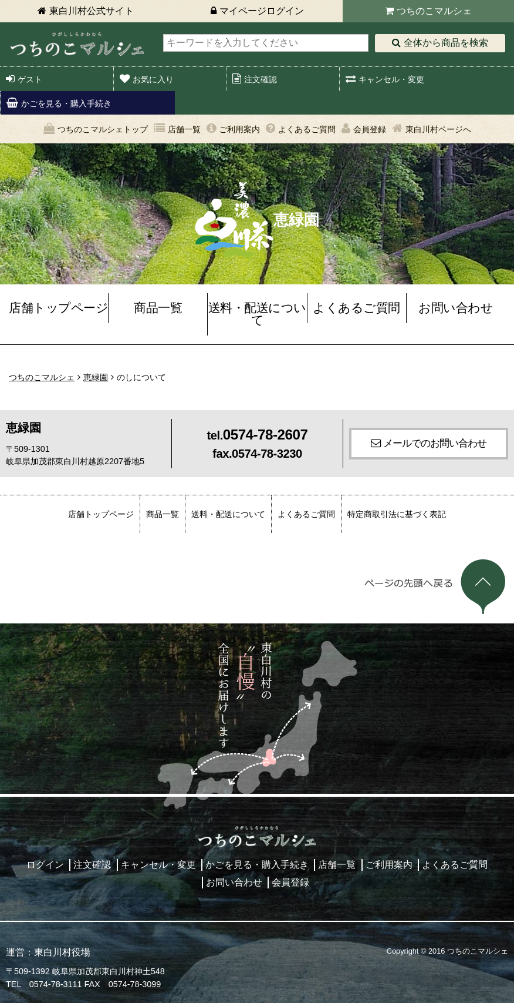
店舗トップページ (58, 307)
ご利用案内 (239, 129)
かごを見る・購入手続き (66, 103)
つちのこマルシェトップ (103, 129)
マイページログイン (261, 11)
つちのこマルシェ (434, 11)
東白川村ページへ (438, 129)
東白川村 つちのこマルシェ (77, 44)
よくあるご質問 (307, 129)
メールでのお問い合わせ (434, 443)
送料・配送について (257, 314)
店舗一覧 (184, 129)
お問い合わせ (455, 307)
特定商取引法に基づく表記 (396, 514)
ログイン (45, 865)
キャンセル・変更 (391, 79)
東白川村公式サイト (91, 11)
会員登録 (369, 129)
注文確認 (260, 79)
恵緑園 (95, 377)
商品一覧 (158, 307)
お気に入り (153, 79)
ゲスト (30, 79)
